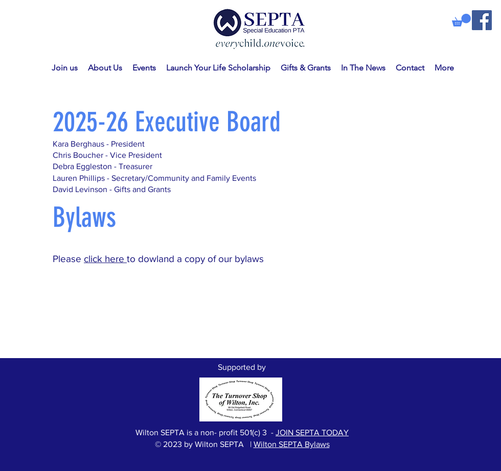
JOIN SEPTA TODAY (312, 432)
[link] (461, 20)
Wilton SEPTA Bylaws (292, 444)
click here (105, 258)
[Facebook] (482, 20)
